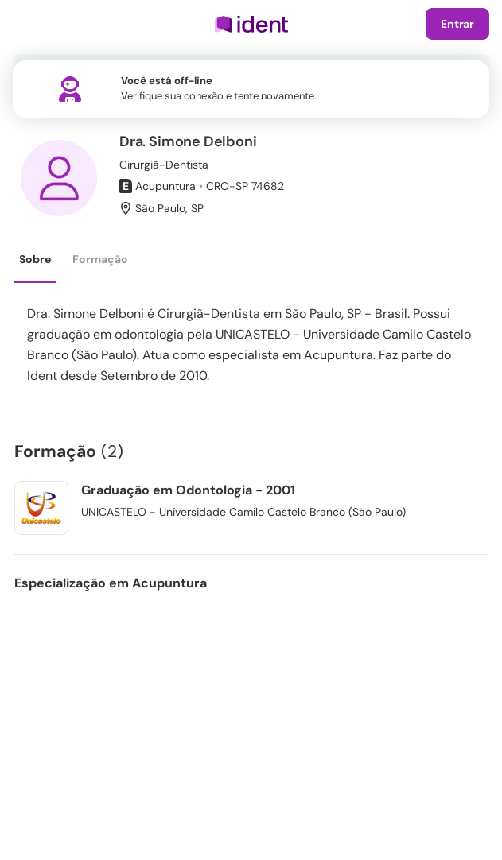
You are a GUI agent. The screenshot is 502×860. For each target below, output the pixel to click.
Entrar (457, 24)
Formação (100, 259)
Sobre (35, 259)
